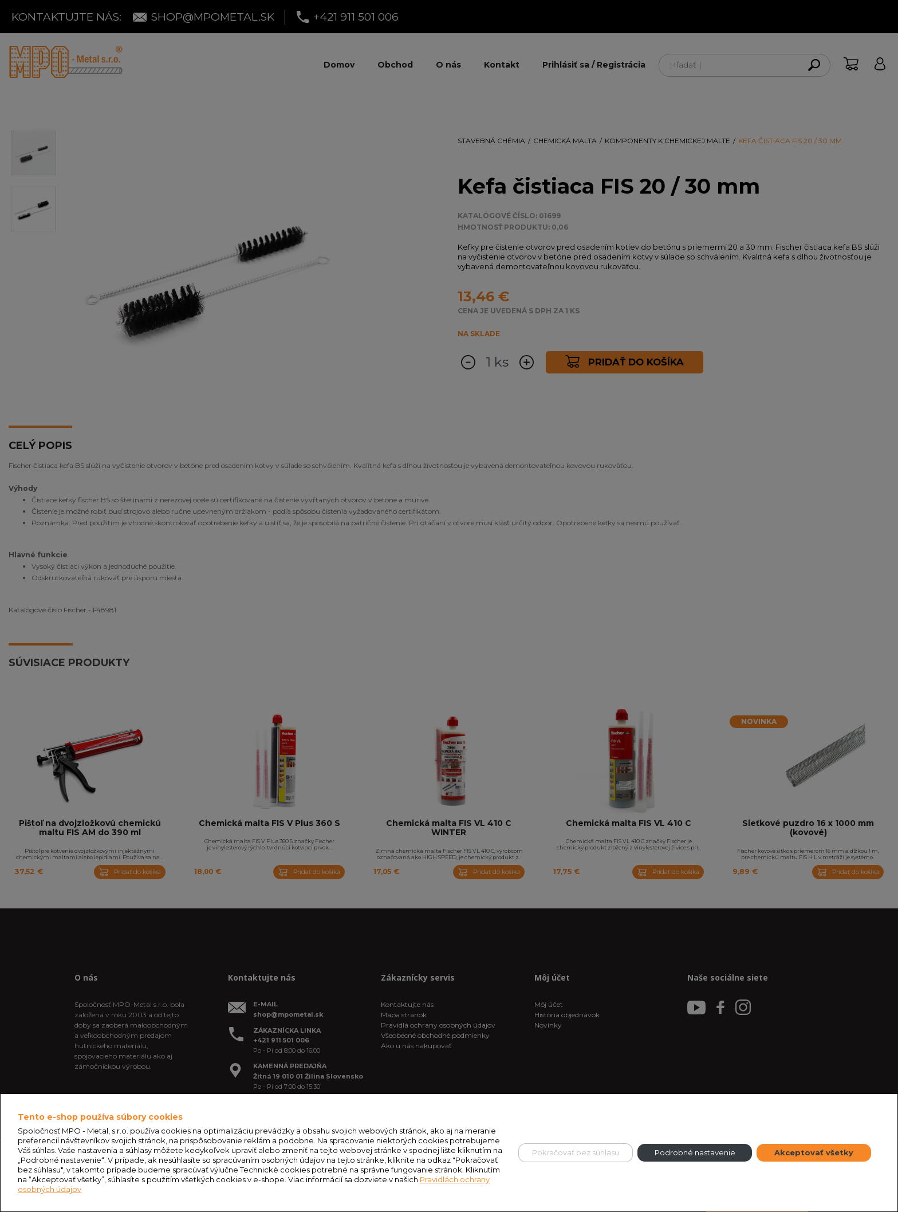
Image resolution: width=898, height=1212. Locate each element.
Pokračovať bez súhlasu (575, 1152)
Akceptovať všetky (813, 1152)
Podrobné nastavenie (695, 1152)
